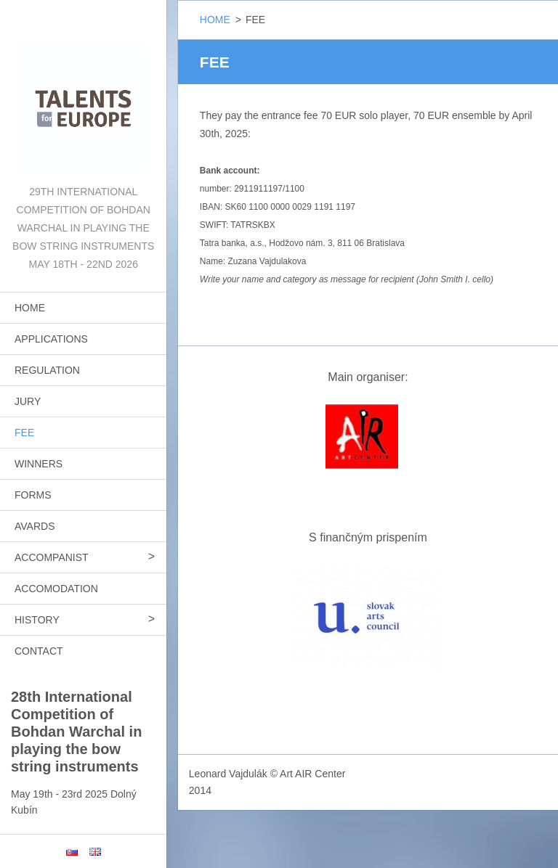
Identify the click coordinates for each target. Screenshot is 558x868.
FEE (24, 432)
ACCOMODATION (56, 588)
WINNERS (38, 464)
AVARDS (35, 526)
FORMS (33, 495)
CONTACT (39, 651)
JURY (28, 401)
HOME (30, 308)
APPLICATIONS (51, 339)
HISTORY (37, 620)
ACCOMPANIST (52, 557)
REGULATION (47, 370)
